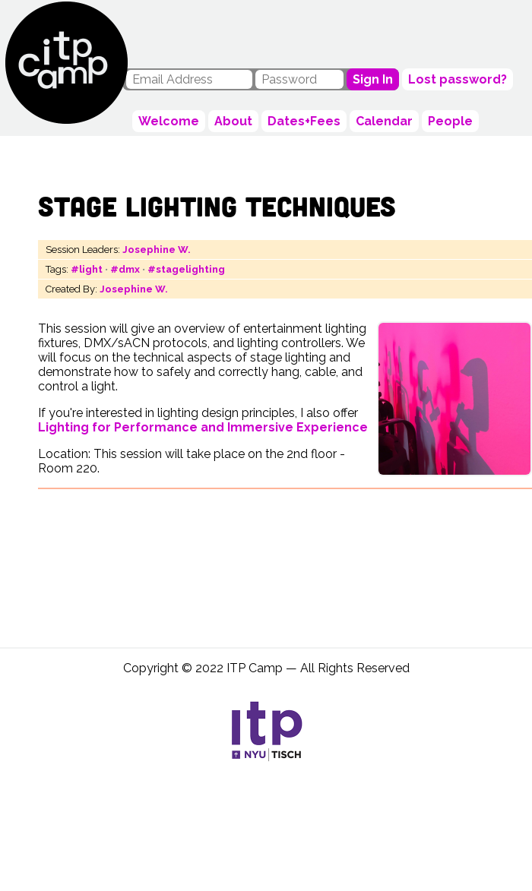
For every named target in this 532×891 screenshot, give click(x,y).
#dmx (125, 269)
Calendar (384, 121)
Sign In (373, 79)
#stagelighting (186, 269)
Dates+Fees (304, 121)
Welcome (168, 121)
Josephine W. (156, 249)
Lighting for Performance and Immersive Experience (203, 427)
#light (87, 269)
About (233, 121)
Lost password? (457, 79)
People (450, 121)
